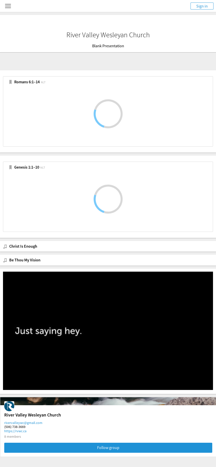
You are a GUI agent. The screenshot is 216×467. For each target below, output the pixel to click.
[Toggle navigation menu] (8, 6)
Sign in (202, 6)
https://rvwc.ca (15, 431)
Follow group (108, 447)
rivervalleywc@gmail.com (23, 422)
